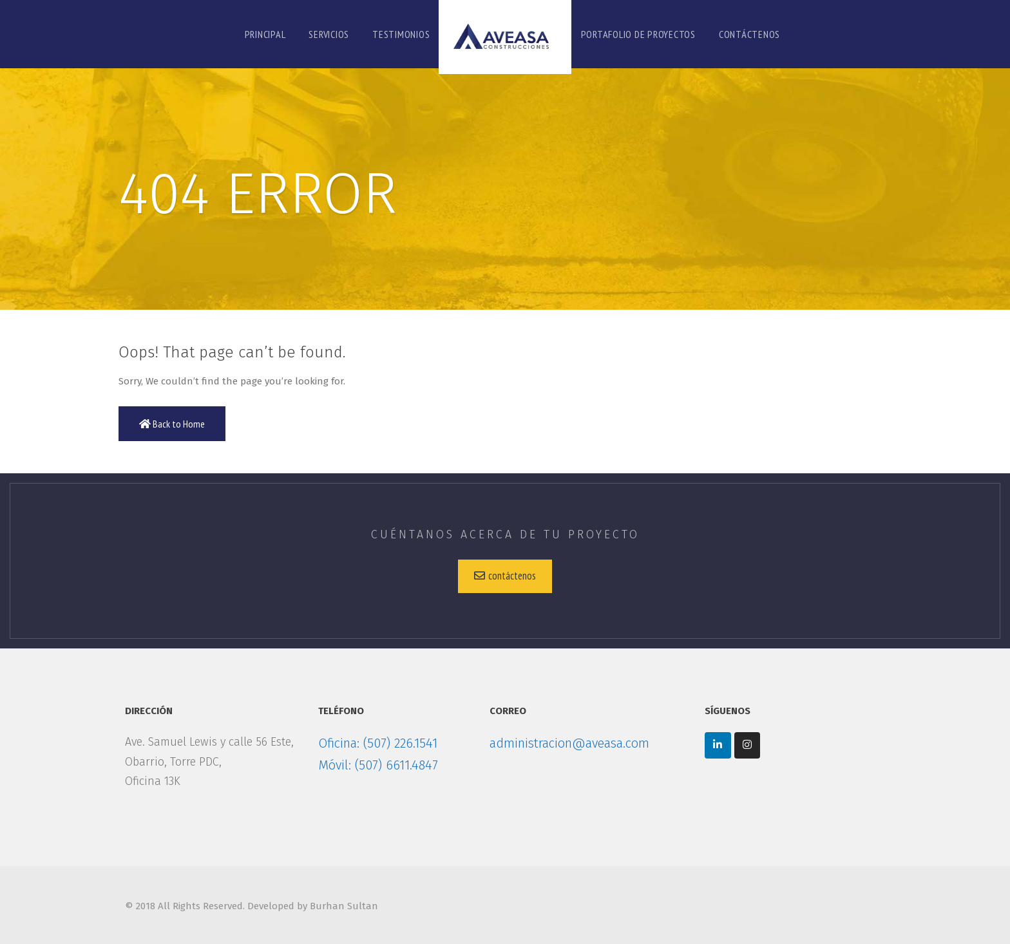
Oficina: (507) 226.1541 (377, 743)
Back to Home (172, 423)
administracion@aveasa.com (569, 743)
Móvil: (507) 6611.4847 (378, 765)
